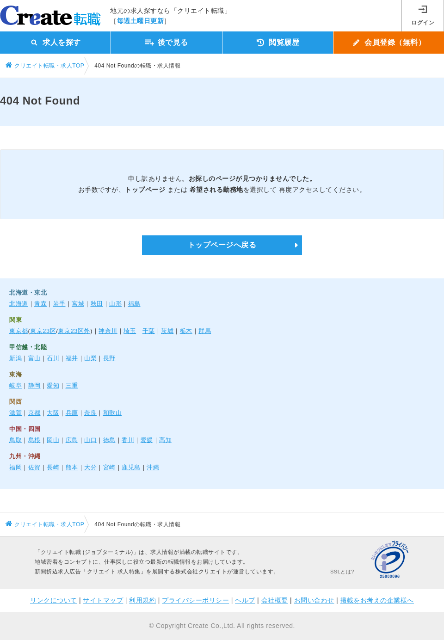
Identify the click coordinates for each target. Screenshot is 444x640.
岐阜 (15, 385)
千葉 (148, 330)
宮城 (78, 303)
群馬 (204, 330)
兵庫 (72, 412)
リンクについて (53, 600)
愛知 (53, 385)
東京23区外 (74, 330)
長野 (109, 358)
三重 (72, 385)
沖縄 (153, 467)
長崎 (53, 467)
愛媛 (147, 440)
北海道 (18, 303)
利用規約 (142, 600)
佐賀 (34, 467)
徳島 (109, 440)
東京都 (18, 330)
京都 (34, 412)
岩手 (59, 303)
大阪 (53, 412)
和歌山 (112, 412)
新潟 (15, 358)
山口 (90, 440)
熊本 (72, 467)
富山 (34, 358)
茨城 (167, 330)
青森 (40, 303)
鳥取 (15, 440)
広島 (72, 440)
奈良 (90, 412)
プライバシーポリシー (195, 600)
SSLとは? (342, 571)
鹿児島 (131, 467)
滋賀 (15, 412)
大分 (90, 467)
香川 (128, 440)
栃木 (186, 330)
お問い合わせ (314, 600)
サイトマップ (103, 600)
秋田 (97, 303)
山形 (115, 303)
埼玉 (129, 330)
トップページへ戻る (222, 245)
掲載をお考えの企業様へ (377, 600)
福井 (72, 358)
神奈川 (108, 330)
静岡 (34, 385)
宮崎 (109, 467)
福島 (134, 303)
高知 (165, 440)
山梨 (90, 358)
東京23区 (43, 330)
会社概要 (274, 600)
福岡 (15, 467)
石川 (53, 358)
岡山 (53, 440)
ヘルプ (245, 600)
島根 (34, 440)
